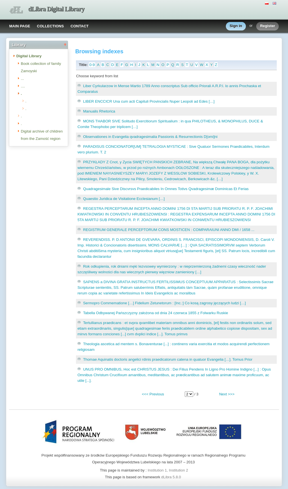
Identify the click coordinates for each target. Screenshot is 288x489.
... (22, 78)
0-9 (92, 65)
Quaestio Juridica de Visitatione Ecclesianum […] (124, 199)
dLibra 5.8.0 (171, 477)
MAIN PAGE (19, 26)
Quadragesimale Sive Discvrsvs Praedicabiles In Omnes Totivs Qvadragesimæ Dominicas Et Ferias (166, 189)
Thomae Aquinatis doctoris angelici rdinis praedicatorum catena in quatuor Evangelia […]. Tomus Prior (167, 359)
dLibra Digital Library (56, 8)
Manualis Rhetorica (99, 111)
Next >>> (226, 394)
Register (267, 26)
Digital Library (29, 56)
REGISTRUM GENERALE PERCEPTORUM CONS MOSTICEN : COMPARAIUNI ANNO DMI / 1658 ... (168, 230)
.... (23, 86)
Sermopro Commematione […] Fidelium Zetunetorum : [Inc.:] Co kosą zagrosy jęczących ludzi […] (164, 303)
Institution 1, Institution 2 (168, 470)
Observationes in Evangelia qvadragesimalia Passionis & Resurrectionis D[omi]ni (150, 137)
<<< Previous (153, 394)
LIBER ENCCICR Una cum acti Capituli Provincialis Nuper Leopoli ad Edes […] (148, 101)
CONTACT (80, 26)
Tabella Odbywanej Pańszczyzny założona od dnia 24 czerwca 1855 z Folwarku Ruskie (155, 313)
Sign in (236, 26)
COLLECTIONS (50, 26)
